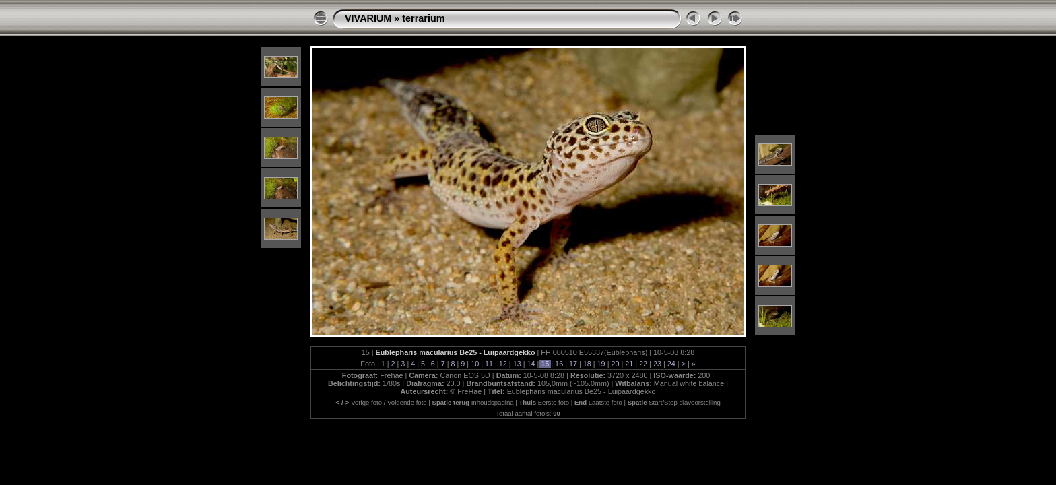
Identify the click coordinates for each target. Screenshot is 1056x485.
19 (601, 364)
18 (587, 364)
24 (671, 364)
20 (615, 364)
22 (643, 364)
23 (657, 364)
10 (475, 364)
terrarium (423, 18)
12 (503, 364)
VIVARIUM (368, 18)
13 (517, 364)
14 (531, 364)
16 (559, 364)
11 (489, 364)
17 (573, 364)
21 (629, 364)
